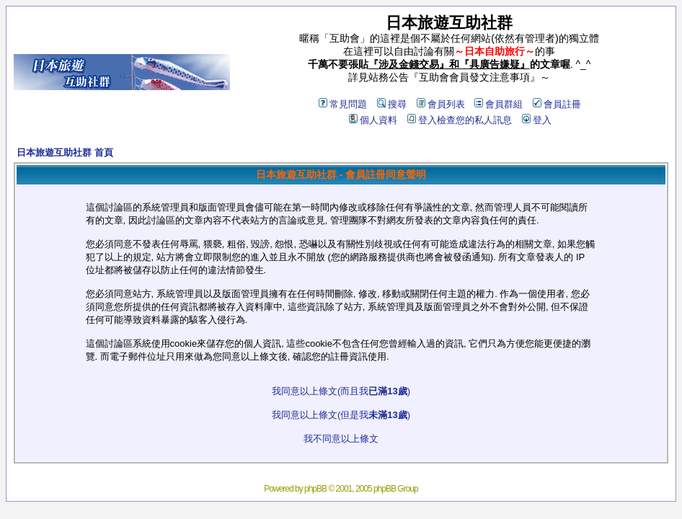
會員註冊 (557, 104)
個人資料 (373, 120)
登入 (537, 120)
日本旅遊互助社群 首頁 (65, 152)
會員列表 (441, 104)
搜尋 (392, 104)
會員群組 (498, 104)
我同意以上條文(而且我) (341, 391)
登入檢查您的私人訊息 (459, 120)
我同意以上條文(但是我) (341, 414)
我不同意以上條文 (341, 438)
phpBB (315, 489)
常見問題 (343, 104)
